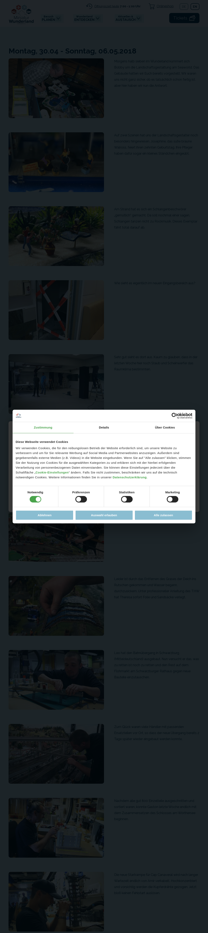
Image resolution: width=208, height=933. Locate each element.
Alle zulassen (163, 515)
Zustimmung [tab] (43, 427)
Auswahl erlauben (104, 515)
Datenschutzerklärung (130, 477)
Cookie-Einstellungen (52, 472)
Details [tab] (104, 427)
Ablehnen (44, 515)
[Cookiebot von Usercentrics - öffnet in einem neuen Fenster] (174, 416)
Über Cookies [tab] (165, 427)
